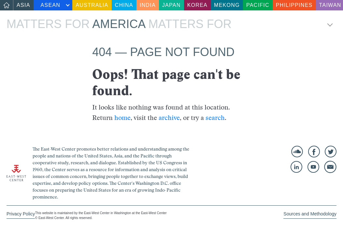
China (124, 5)
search (215, 117)
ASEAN (51, 5)
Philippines (294, 5)
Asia (23, 5)
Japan (171, 5)
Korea (197, 5)
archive (169, 117)
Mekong (227, 5)
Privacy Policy (21, 213)
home (122, 117)
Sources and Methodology (309, 213)
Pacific (257, 5)
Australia (92, 5)
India (148, 5)
